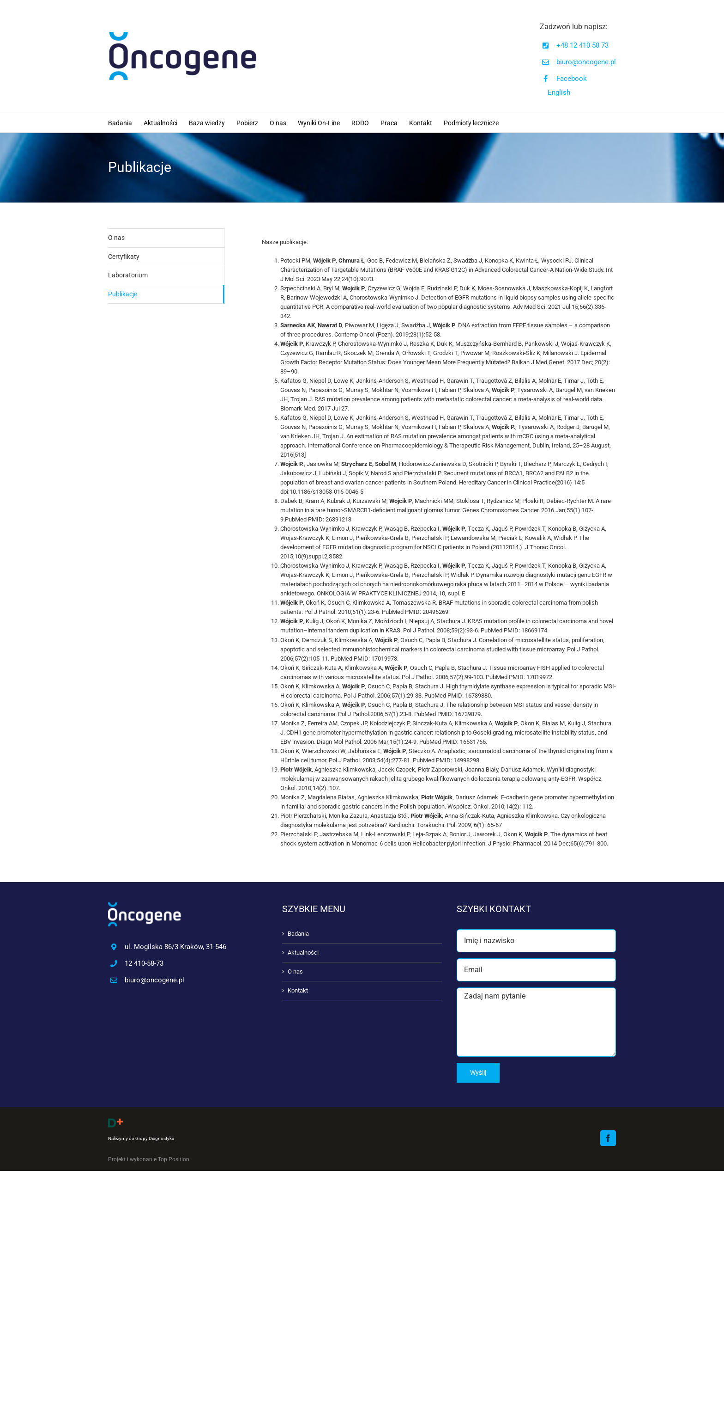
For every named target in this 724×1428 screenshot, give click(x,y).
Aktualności (303, 952)
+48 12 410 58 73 (582, 45)
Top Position (173, 1159)
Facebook (571, 78)
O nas (116, 237)
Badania (298, 933)
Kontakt (298, 990)
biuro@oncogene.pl (586, 62)
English (559, 92)
